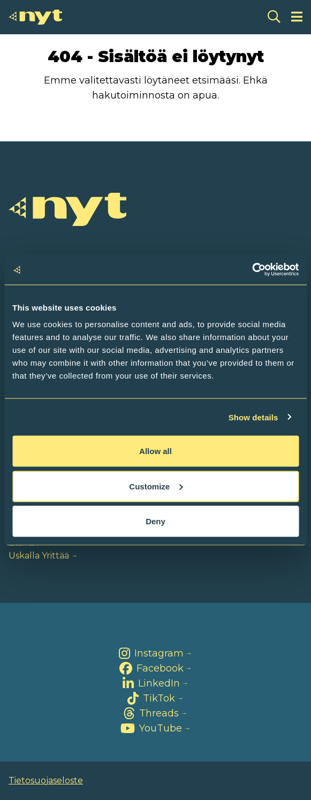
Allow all (155, 451)
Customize (156, 485)
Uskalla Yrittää (39, 555)
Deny (155, 521)
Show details (253, 416)
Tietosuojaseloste (46, 780)
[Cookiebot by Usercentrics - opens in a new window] (252, 270)
